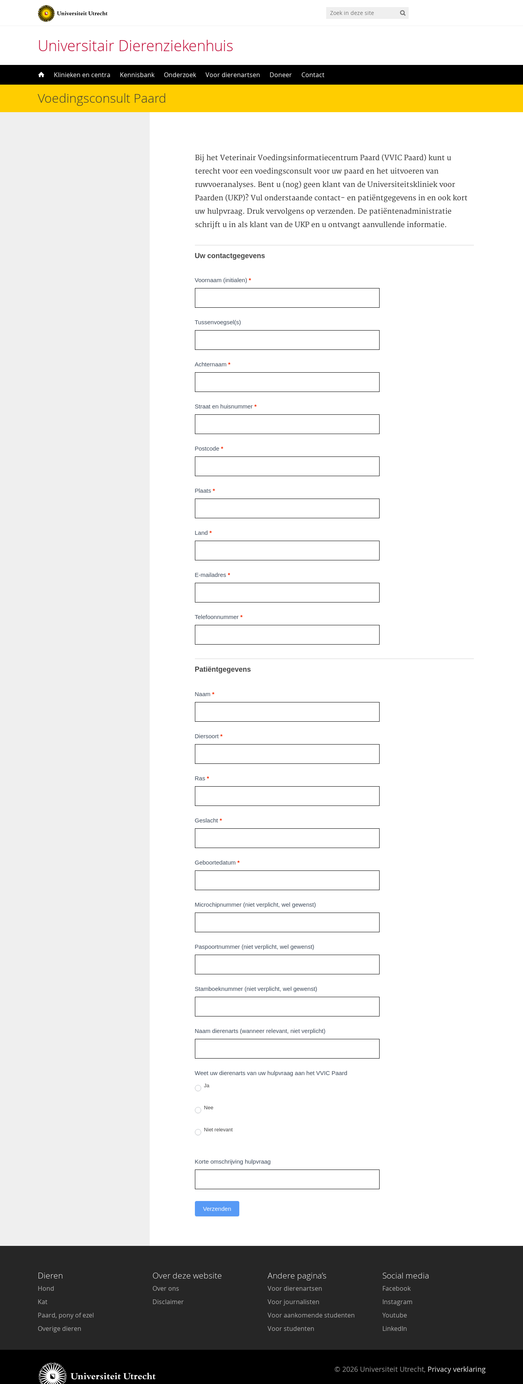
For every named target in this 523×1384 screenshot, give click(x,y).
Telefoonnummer (219, 597)
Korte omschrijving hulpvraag (233, 1141)
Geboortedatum (217, 842)
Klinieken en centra (82, 74)
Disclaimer (168, 1282)
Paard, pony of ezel (66, 1295)
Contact (313, 74)
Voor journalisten (293, 1282)
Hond (46, 1268)
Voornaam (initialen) (223, 260)
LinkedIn (394, 1309)
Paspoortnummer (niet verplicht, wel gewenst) (254, 927)
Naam (205, 674)
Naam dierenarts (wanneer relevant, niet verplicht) (260, 1011)
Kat (43, 1282)
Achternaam (213, 344)
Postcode (209, 428)
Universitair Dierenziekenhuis (135, 45)
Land (203, 513)
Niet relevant (214, 1111)
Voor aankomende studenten (311, 1295)
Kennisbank (137, 74)
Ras (202, 758)
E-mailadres (212, 555)
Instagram (397, 1282)
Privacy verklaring (457, 1349)
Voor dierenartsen (233, 74)
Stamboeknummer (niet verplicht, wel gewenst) (256, 969)
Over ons (165, 1268)
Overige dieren (59, 1309)
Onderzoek (180, 74)
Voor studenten (291, 1309)
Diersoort (209, 716)
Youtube (394, 1295)
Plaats (205, 470)
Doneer (281, 74)
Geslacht (208, 800)
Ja (202, 1067)
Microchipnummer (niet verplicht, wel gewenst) (255, 884)
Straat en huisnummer (226, 386)
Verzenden (217, 1189)
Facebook (396, 1268)
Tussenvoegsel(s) (218, 302)
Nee (204, 1089)
